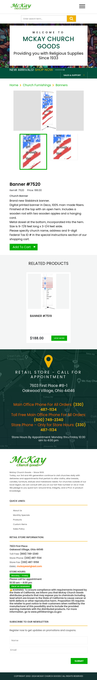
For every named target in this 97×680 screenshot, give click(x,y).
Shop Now (50, 69)
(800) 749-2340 (48, 419)
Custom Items (20, 524)
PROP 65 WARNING (20, 586)
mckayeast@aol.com (29, 566)
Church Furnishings (37, 85)
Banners (62, 85)
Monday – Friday (19, 575)
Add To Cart (22, 247)
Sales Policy (19, 528)
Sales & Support (72, 75)
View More (59, 338)
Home (14, 85)
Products (17, 519)
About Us (17, 510)
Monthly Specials (21, 515)
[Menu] (82, 6)
